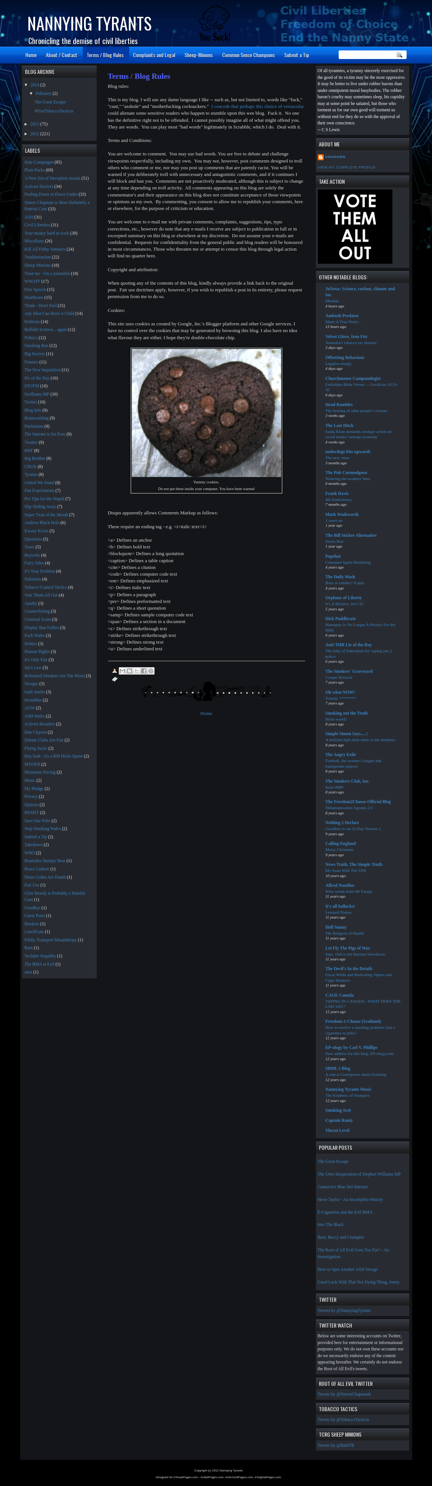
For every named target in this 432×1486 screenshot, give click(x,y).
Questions (33, 539)
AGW (30, 708)
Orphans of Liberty (344, 597)
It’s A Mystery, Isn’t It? (345, 603)
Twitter (31, 402)
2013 (35, 124)
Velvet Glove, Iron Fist (346, 336)
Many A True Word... (343, 321)
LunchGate (34, 931)
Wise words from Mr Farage (349, 891)
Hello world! (336, 719)
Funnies (31, 362)
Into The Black (331, 1224)
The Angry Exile (341, 754)
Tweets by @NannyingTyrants (344, 1310)
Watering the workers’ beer (348, 478)
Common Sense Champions (248, 55)
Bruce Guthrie (37, 869)
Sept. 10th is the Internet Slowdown (355, 954)
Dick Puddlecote (341, 618)
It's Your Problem (40, 571)
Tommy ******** (341, 698)
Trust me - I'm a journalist (47, 273)
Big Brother (35, 458)
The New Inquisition (43, 370)
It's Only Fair (36, 659)
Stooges (31, 683)
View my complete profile (347, 167)
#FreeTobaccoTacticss (54, 111)
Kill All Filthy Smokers (45, 249)
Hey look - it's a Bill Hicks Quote (54, 756)
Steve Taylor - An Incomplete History (350, 1199)
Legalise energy (339, 363)
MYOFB (32, 764)
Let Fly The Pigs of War (348, 948)
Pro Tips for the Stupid (45, 498)
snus (28, 972)
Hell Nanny (336, 927)
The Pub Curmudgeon (346, 472)
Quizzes (32, 804)
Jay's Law (33, 667)
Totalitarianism (38, 257)
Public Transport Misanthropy (51, 940)
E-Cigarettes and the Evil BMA (345, 1212)
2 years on (334, 520)
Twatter (31, 442)
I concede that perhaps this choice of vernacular (257, 106)
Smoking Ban (37, 345)
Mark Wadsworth (342, 514)
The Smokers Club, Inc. (348, 781)
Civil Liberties (37, 225)
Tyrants (31, 474)
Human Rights (37, 651)
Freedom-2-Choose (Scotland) (353, 1021)
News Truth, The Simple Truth (354, 864)
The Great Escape (333, 1161)
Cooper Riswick (339, 677)
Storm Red (335, 541)
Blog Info (33, 410)
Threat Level (337, 1130)
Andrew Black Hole (42, 522)
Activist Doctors (39, 186)
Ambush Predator (342, 315)
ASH (29, 217)
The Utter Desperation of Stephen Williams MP (359, 1174)
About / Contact (61, 55)
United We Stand (39, 482)
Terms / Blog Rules (105, 55)
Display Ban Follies (42, 627)
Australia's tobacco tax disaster (351, 342)
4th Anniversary (339, 499)
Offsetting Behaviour (345, 357)
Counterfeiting (37, 611)
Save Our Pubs (37, 820)
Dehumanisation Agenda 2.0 (349, 807)
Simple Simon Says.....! (347, 733)
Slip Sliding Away (40, 506)
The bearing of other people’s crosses (357, 410)
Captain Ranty (339, 1120)
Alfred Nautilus (340, 885)
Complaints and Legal (154, 55)
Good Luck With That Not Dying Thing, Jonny (359, 1282)
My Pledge (34, 788)
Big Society (35, 354)
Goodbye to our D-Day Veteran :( (353, 828)
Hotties (31, 643)
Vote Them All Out (41, 595)
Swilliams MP (37, 394)
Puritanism (34, 426)
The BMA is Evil (40, 964)
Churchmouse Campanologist (353, 378)
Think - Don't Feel (41, 305)
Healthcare (34, 297)
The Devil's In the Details (349, 968)
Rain (29, 947)
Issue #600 (335, 787)
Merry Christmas (340, 849)
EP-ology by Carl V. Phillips (352, 1047)
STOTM (32, 386)
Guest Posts (35, 915)
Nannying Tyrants (89, 22)
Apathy (31, 603)
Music (30, 780)
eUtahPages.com (212, 1477)
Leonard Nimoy (339, 912)
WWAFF (32, 281)
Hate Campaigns (39, 162)
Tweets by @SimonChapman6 (344, 1394)
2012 (35, 133)
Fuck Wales (35, 635)
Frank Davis (337, 493)
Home (31, 55)
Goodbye (33, 907)
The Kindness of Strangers (348, 1095)
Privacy (31, 796)
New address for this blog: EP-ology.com (360, 1053)
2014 (35, 85)
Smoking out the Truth (347, 713)
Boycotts (32, 555)
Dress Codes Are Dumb (45, 877)
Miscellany (34, 241)
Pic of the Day (37, 378)
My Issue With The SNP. (346, 870)
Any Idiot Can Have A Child (49, 313)
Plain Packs (35, 170)
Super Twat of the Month (46, 515)
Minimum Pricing (40, 772)
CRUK (31, 466)
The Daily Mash (340, 577)
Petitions (32, 321)
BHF (29, 450)
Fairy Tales (34, 563)
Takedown (34, 844)
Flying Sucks (36, 748)
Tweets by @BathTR (336, 1445)
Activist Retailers (40, 724)
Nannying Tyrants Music (349, 1089)
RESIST (32, 812)
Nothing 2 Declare (342, 822)
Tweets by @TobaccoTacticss (343, 1419)
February (44, 93)
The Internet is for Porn (45, 434)
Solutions (33, 579)
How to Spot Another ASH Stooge (348, 1269)
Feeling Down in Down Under (51, 194)
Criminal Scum (38, 619)
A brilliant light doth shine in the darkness (360, 739)
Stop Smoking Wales (43, 828)
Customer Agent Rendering (348, 562)
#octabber (33, 700)
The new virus (337, 457)
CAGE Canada (340, 995)
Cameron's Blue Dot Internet (343, 1187)
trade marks (35, 692)
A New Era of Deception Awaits (53, 178)
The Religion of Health (345, 933)
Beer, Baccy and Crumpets (341, 1237)
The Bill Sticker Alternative (351, 535)
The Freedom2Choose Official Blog (358, 801)
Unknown (335, 157)
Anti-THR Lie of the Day (349, 645)
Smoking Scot (338, 1110)
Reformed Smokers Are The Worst (55, 676)
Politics (31, 337)
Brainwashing (37, 418)
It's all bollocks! (340, 906)
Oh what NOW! (340, 692)
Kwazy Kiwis (37, 531)
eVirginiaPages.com (268, 1477)
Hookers (32, 924)
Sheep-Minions (198, 55)
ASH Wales (35, 716)
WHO (30, 853)
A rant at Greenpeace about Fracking (356, 1074)
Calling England (341, 843)
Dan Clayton (36, 732)
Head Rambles (339, 404)
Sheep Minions (38, 265)
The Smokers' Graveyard (349, 671)
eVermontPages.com (239, 1477)
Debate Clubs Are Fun (44, 740)
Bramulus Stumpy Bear (45, 860)
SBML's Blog (338, 1068)
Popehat (333, 556)
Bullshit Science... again (46, 329)
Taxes (30, 547)
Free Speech (35, 289)
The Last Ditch (340, 425)
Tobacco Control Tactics (46, 587)
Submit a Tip (296, 55)
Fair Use (32, 885)
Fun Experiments (40, 490)
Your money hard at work (47, 233)
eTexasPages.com (186, 1477)
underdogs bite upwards (348, 451)
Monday (332, 300)
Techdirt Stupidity (40, 956)
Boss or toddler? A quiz (345, 583)
